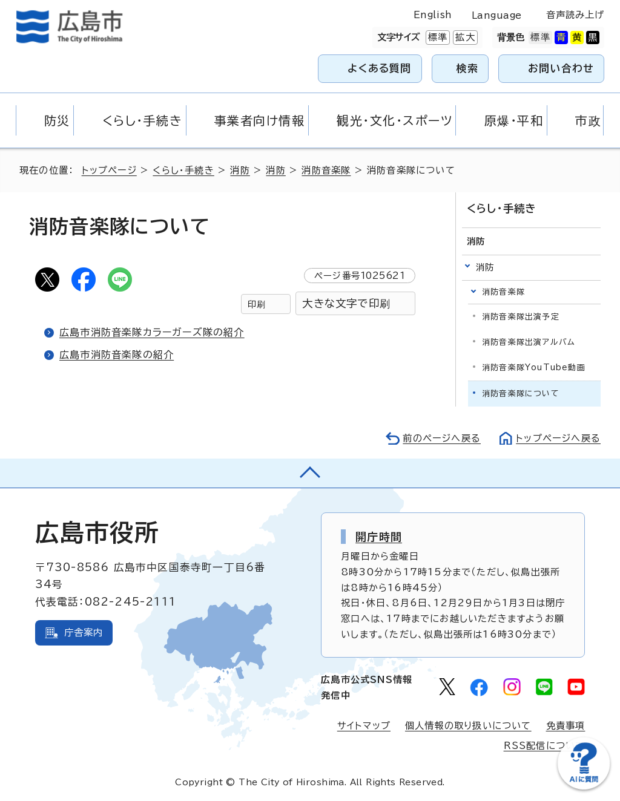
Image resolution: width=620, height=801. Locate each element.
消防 (239, 170)
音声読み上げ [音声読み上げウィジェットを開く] (575, 14)
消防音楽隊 (326, 170)
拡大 (464, 37)
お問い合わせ (561, 68)
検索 (468, 68)
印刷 (257, 304)
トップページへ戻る (558, 438)
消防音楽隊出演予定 (520, 317)
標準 (436, 37)
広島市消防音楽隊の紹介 (116, 354)
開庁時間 (378, 536)
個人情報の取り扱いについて (468, 725)
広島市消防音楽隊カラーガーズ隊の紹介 (152, 332)
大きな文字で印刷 (346, 303)
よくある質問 (379, 68)
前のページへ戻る (442, 438)
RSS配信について (544, 745)
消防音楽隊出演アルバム (528, 342)
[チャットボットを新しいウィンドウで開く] (583, 786)
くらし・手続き (183, 170)
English (433, 14)
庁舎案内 (84, 632)
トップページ (109, 170)
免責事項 (565, 725)
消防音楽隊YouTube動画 (533, 367)
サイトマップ (364, 725)
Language (497, 15)
